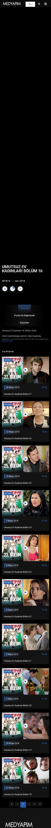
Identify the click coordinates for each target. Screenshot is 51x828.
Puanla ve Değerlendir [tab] (24, 315)
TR (30, 4)
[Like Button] (13, 289)
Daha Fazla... (8, 341)
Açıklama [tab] (24, 308)
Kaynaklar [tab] (24, 322)
